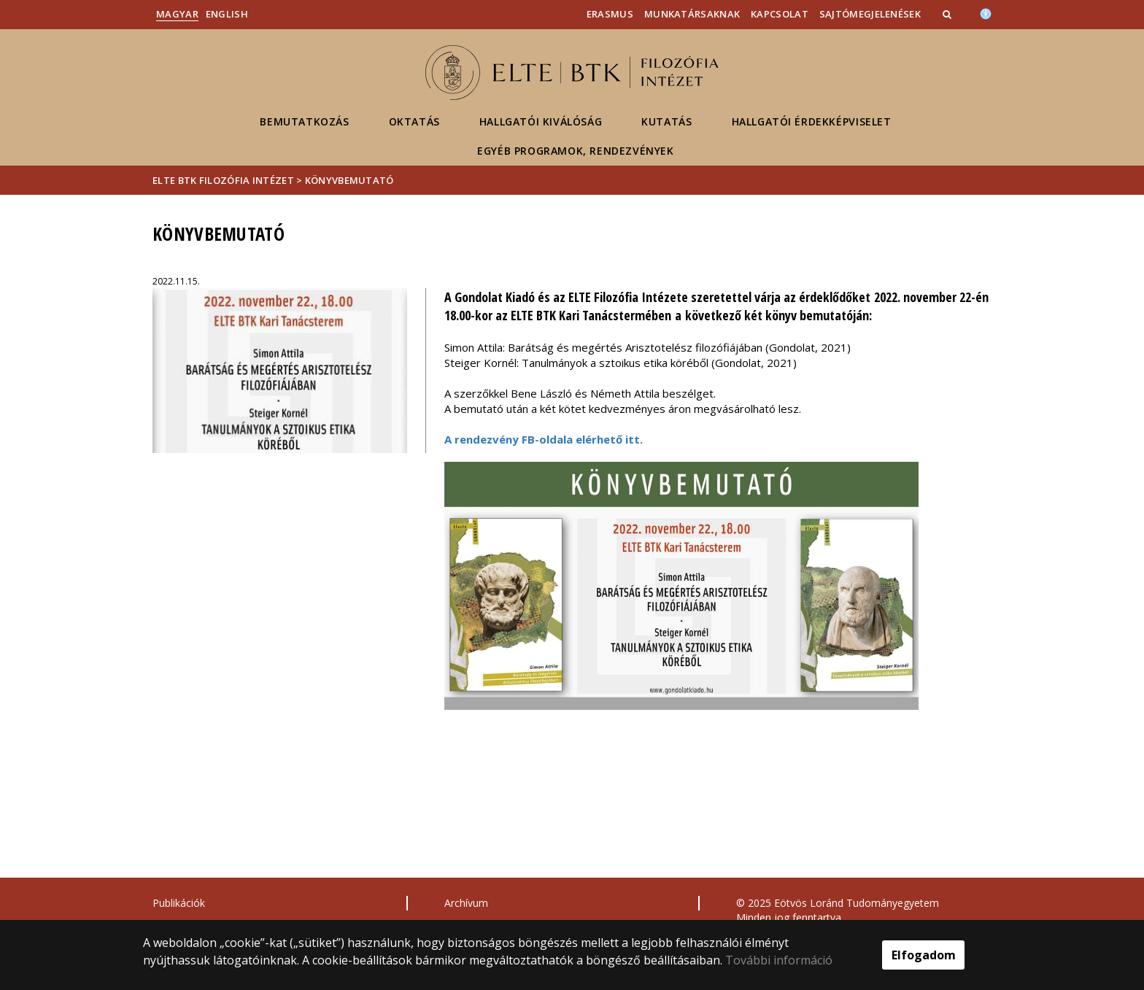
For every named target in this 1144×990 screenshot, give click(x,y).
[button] (948, 13)
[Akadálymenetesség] (986, 12)
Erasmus (610, 13)
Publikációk (178, 903)
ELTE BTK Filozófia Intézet (223, 180)
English (227, 13)
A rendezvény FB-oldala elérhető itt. (543, 439)
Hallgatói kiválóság (540, 121)
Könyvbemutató (349, 180)
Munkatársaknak (692, 13)
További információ (778, 960)
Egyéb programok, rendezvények (575, 151)
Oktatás (414, 121)
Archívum (466, 903)
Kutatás (666, 121)
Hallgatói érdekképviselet (812, 121)
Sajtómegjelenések (870, 13)
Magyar (177, 13)
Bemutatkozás (304, 121)
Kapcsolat (779, 13)
